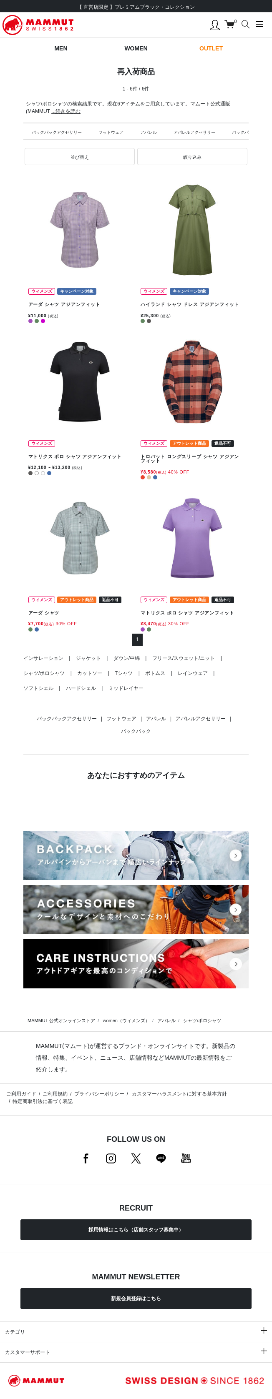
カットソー (89, 673)
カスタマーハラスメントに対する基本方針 (179, 1094)
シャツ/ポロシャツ (44, 673)
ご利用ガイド (21, 1094)
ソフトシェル (38, 688)
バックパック (244, 132)
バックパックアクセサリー (57, 132)
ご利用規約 (55, 1094)
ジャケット (88, 658)
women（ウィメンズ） (126, 1020)
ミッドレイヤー (126, 688)
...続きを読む (66, 111)
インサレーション (43, 658)
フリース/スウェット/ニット (183, 658)
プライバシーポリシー (99, 1094)
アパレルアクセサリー (194, 132)
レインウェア (193, 673)
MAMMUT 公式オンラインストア (61, 1020)
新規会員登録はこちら (136, 1298)
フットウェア (110, 132)
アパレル (148, 132)
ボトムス (155, 673)
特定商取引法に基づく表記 (43, 1101)
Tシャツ (124, 673)
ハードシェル (81, 688)
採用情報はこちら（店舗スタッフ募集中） (136, 1230)
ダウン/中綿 (126, 658)
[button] (80, 156)
